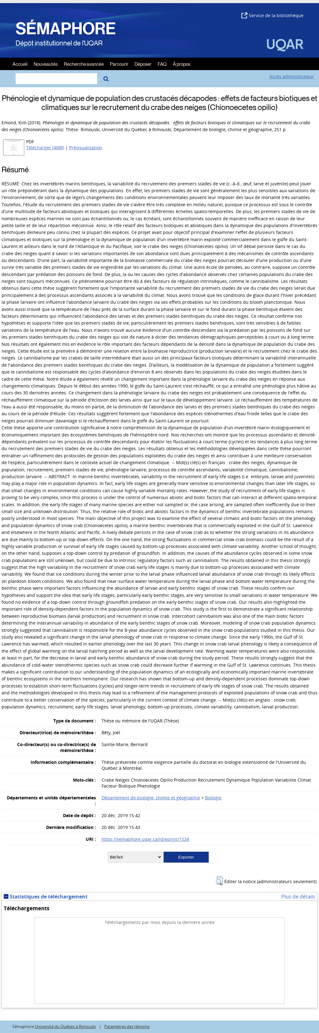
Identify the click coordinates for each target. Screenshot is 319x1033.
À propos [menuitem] (181, 64)
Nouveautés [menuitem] (46, 64)
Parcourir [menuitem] (119, 64)
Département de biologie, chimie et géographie (151, 798)
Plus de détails (298, 896)
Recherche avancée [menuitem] (84, 64)
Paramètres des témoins (127, 1026)
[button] (219, 880)
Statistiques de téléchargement (46, 896)
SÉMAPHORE (66, 29)
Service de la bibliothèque (272, 15)
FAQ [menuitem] (162, 64)
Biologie (213, 798)
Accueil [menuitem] (19, 64)
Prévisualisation (85, 147)
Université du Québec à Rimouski (65, 1026)
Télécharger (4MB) (45, 147)
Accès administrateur (291, 76)
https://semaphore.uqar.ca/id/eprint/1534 (145, 839)
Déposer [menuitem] (143, 64)
